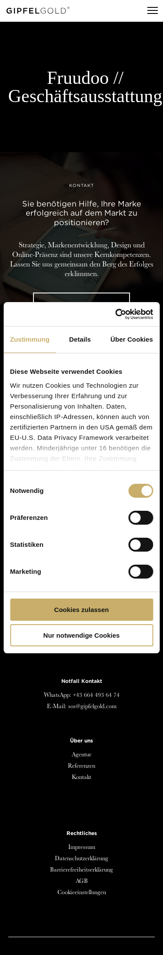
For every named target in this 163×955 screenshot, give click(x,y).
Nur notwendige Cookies (81, 635)
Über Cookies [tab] (131, 339)
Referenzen (81, 765)
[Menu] (149, 11)
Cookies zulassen (81, 609)
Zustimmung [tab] (30, 339)
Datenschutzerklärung (81, 858)
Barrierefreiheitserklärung (81, 869)
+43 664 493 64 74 (96, 694)
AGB (82, 880)
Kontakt (81, 776)
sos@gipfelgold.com (92, 706)
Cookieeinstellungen (81, 892)
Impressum (81, 846)
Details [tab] (80, 339)
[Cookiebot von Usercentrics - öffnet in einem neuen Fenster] (116, 314)
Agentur (81, 754)
